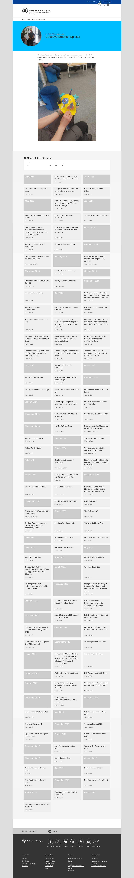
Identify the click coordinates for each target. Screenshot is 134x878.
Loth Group (26, 18)
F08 (105, 2)
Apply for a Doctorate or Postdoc (76, 866)
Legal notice (49, 857)
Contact (52, 830)
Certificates (49, 864)
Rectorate (94, 857)
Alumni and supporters (29, 862)
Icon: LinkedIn (88, 840)
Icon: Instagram (58, 840)
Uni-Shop (71, 869)
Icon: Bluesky (65, 840)
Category (28, 160)
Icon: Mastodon (73, 840)
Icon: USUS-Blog (96, 840)
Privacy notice (50, 860)
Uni (92, 2)
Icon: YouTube (81, 840)
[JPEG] (67, 101)
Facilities (94, 862)
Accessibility (49, 862)
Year (55, 160)
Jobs (70, 862)
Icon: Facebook (50, 840)
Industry (25, 864)
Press (70, 860)
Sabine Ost (60, 33)
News (32, 18)
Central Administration (98, 864)
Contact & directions (75, 857)
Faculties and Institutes (99, 860)
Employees (25, 860)
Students (25, 857)
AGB (46, 867)
